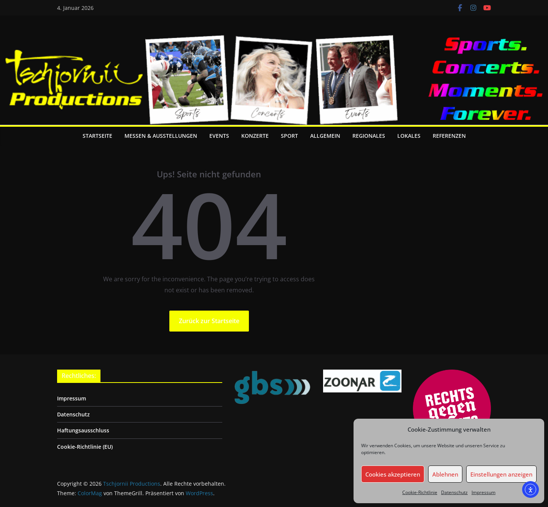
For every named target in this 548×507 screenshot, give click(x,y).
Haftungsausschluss (83, 430)
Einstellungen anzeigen (501, 474)
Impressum (483, 492)
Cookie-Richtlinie (419, 492)
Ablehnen (445, 474)
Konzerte (255, 135)
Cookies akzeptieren (392, 474)
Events (219, 135)
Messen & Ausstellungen (160, 135)
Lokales (409, 135)
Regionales (368, 135)
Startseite (97, 135)
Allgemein (325, 135)
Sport (289, 135)
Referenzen (449, 135)
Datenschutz (454, 492)
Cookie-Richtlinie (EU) (85, 446)
